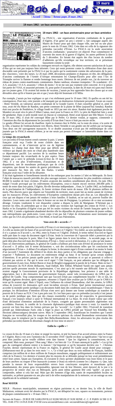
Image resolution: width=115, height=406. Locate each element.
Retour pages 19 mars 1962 (68, 16)
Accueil (36, 16)
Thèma (46, 16)
